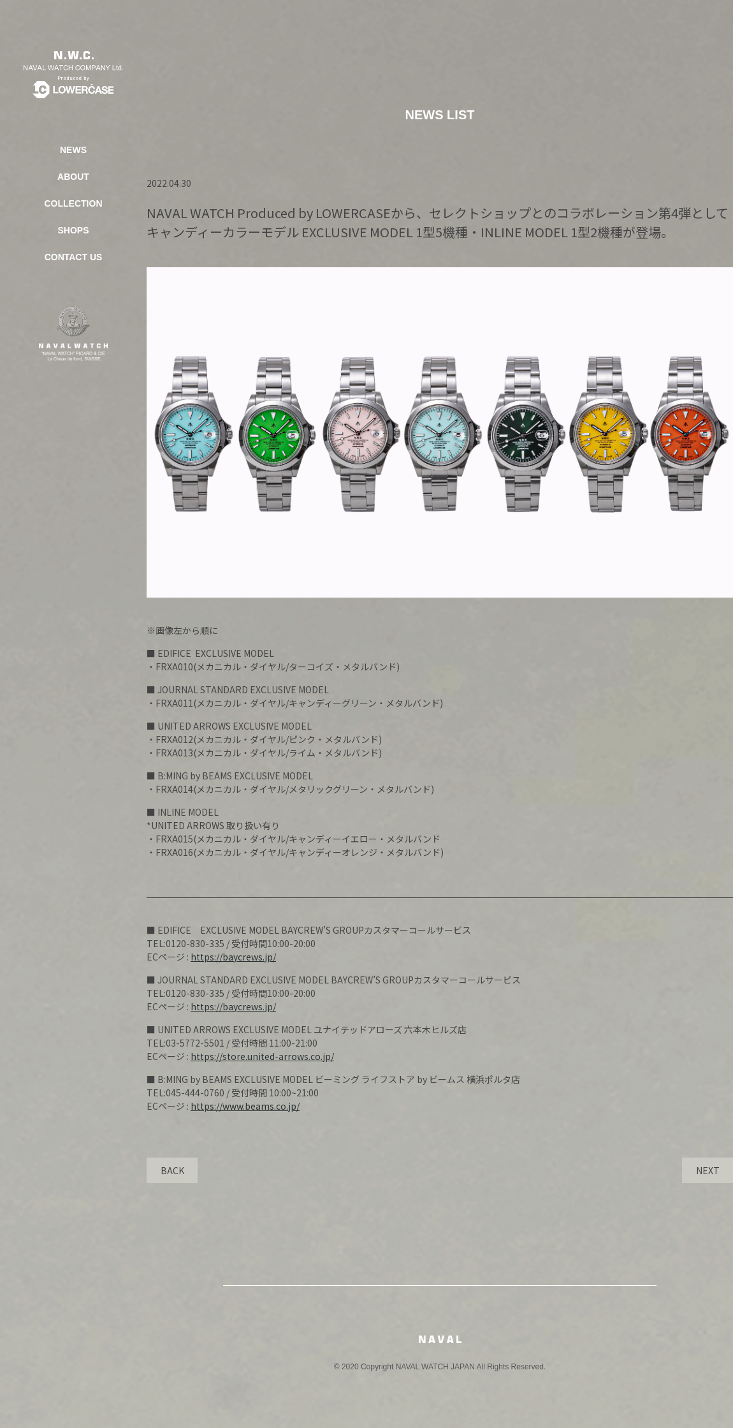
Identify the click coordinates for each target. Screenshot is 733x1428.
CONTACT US (74, 257)
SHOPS (73, 230)
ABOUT (73, 177)
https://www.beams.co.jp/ (245, 1106)
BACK (172, 1170)
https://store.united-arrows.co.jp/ (262, 1056)
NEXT (708, 1170)
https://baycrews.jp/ (233, 956)
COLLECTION (74, 203)
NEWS (73, 150)
